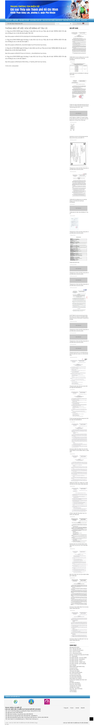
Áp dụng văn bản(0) (73, 668)
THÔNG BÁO (8, 65)
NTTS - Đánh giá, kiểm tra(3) (75, 648)
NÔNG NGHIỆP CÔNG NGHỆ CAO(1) (77, 666)
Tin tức (72, 707)
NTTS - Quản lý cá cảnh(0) (75, 651)
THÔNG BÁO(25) (73, 690)
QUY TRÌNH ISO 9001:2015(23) (76, 672)
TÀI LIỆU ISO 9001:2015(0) (75, 673)
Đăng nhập (79, 23)
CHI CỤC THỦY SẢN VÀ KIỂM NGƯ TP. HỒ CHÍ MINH (75, 722)
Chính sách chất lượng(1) (75, 671)
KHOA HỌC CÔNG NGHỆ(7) (75, 684)
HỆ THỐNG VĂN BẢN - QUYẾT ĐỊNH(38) (78, 663)
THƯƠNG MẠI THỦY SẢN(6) (75, 685)
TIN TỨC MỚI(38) (73, 691)
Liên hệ (77, 707)
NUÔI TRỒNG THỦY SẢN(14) (75, 678)
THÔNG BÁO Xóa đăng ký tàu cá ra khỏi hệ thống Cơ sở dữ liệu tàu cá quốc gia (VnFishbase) (78, 201)
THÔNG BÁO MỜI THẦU (74, 262)
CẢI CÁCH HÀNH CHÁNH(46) (76, 676)
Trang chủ (66, 707)
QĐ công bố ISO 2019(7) (74, 647)
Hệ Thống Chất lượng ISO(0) (75, 675)
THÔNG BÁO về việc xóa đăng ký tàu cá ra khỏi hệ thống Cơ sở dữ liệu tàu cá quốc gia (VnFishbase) (79, 58)
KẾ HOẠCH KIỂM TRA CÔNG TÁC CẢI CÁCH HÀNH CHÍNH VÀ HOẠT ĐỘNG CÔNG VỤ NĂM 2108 (79, 450)
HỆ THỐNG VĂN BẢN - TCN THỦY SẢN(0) (78, 657)
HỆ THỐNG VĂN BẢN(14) (75, 682)
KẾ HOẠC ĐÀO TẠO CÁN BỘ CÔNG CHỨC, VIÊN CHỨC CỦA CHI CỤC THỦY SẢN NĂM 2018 (78, 545)
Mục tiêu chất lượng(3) (74, 669)
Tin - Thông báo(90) (73, 656)
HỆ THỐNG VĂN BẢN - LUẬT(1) (76, 660)
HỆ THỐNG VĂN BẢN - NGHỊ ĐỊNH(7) (77, 659)
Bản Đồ (82, 707)
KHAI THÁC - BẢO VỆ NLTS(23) (76, 688)
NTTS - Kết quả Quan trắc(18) (76, 653)
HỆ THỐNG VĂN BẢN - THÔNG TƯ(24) (77, 662)
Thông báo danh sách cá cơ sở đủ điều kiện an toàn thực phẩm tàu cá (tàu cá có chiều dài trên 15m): (79, 354)
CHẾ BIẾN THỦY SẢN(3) (74, 687)
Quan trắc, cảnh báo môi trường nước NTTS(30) (79, 654)
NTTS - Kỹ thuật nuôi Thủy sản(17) (76, 650)
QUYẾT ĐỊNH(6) (73, 665)
